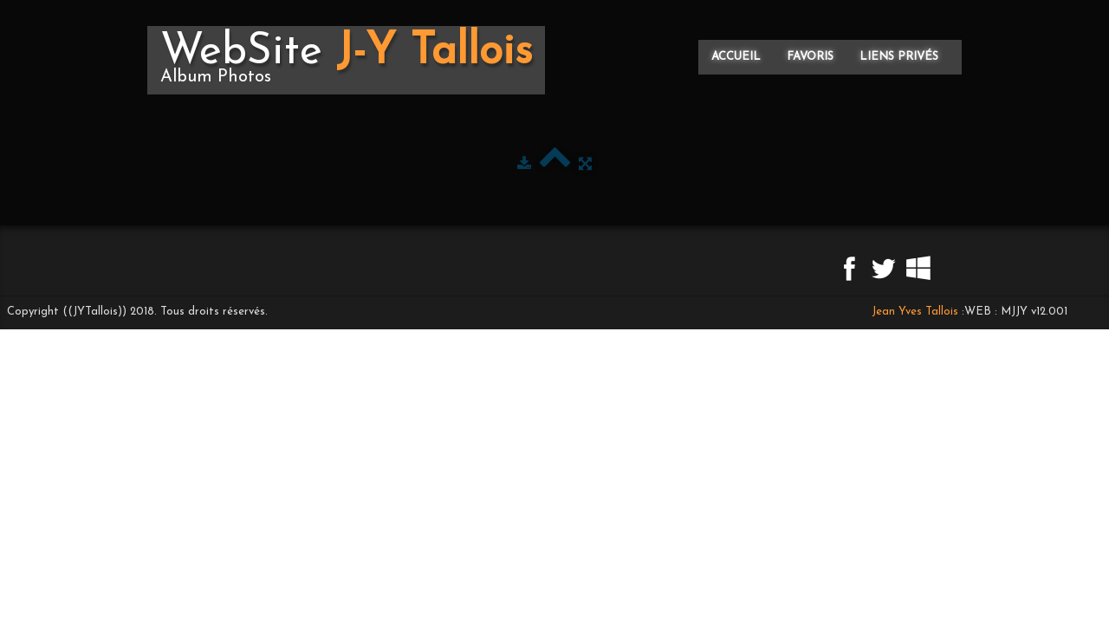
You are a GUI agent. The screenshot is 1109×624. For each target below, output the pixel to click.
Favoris (810, 56)
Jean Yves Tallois (915, 311)
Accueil (736, 56)
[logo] (346, 60)
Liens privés (898, 56)
